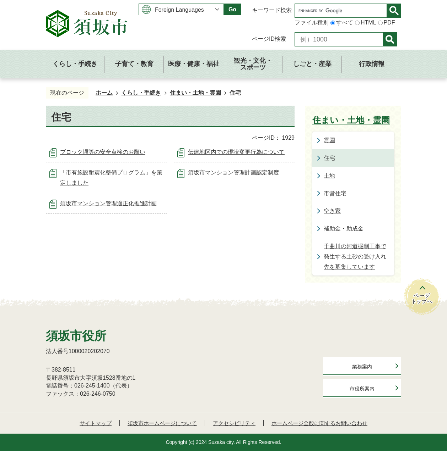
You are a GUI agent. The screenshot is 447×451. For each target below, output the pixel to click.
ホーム (104, 93)
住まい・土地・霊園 (195, 93)
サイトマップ (96, 423)
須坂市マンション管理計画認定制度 (233, 172)
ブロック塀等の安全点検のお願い (102, 152)
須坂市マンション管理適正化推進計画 (108, 203)
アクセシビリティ (234, 423)
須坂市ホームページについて (162, 423)
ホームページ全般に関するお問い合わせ (319, 423)
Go (232, 9)
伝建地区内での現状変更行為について (236, 152)
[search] (342, 10)
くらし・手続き (141, 93)
